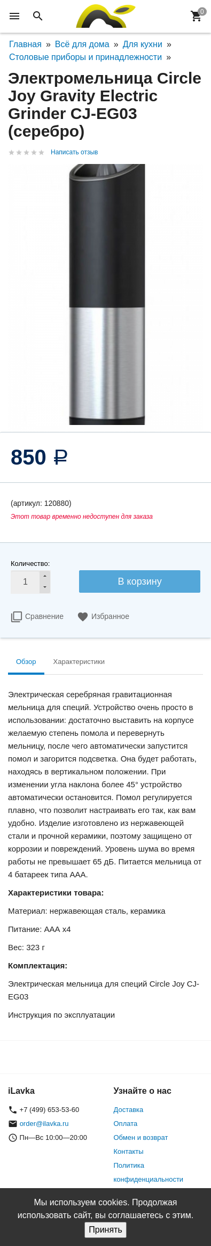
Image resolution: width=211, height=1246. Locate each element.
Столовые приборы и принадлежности (85, 57)
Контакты (129, 1151)
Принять (105, 1229)
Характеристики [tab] (79, 662)
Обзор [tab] (26, 662)
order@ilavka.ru (44, 1124)
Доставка (129, 1110)
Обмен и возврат (141, 1137)
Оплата (126, 1124)
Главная (25, 44)
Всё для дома (82, 44)
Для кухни (142, 44)
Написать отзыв (74, 152)
